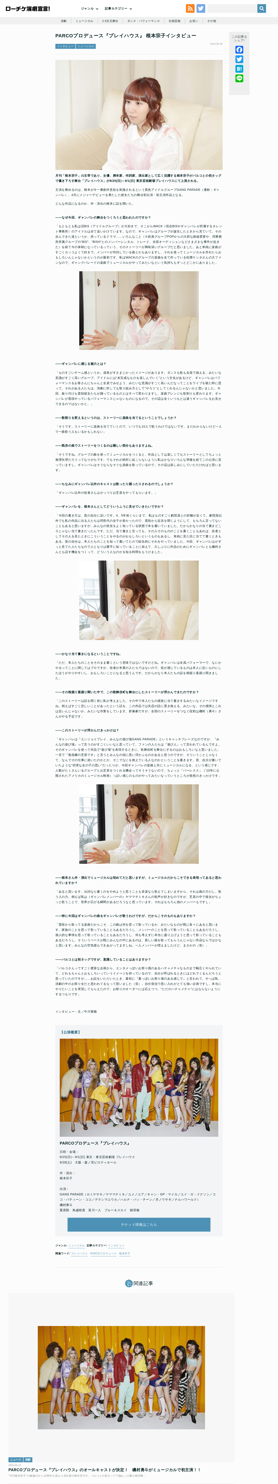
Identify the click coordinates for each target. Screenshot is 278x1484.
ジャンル (87, 17)
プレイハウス (79, 1275)
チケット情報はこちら (139, 1243)
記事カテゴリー (116, 17)
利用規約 (33, 1452)
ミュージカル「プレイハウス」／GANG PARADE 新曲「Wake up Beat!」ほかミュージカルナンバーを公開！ (138, 1397)
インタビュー (65, 73)
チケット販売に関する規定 (60, 1452)
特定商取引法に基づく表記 (214, 1452)
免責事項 (241, 1452)
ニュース (19, 1381)
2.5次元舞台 (108, 41)
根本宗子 (124, 1275)
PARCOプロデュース (103, 1275)
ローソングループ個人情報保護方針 (171, 1452)
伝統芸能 (176, 41)
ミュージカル (81, 41)
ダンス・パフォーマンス (144, 41)
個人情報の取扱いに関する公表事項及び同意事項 (113, 1452)
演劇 (60, 41)
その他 (215, 41)
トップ (19, 1452)
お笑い (197, 41)
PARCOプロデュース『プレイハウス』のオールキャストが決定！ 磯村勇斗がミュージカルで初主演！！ (51, 1397)
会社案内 (257, 1452)
